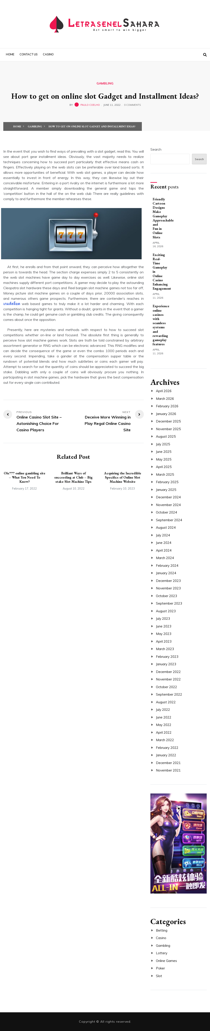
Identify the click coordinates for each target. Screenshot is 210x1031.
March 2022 (165, 740)
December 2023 (168, 581)
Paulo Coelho (90, 104)
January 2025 (166, 490)
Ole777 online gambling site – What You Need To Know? (24, 477)
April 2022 (164, 732)
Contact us (29, 55)
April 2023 (164, 641)
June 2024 (163, 543)
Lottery (161, 953)
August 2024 (166, 527)
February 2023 (167, 656)
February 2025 (167, 482)
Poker (160, 968)
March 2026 (165, 399)
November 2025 (168, 429)
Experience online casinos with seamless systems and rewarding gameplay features (161, 325)
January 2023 (166, 664)
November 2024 (168, 505)
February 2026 (167, 406)
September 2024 (169, 520)
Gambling (105, 83)
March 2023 (165, 649)
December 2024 (168, 497)
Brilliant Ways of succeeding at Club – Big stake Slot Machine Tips (73, 477)
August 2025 (166, 436)
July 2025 (163, 444)
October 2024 (166, 512)
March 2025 (165, 474)
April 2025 (164, 467)
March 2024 (165, 558)
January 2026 (166, 414)
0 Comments (132, 104)
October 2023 (166, 596)
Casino (48, 55)
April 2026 (164, 391)
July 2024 (163, 535)
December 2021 (168, 763)
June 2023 (163, 626)
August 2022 (166, 702)
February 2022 (167, 748)
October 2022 (166, 687)
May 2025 (163, 459)
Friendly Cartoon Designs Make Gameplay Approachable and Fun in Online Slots (163, 218)
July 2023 (163, 618)
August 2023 (166, 611)
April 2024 (164, 550)
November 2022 (168, 679)
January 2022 (166, 755)
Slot (159, 976)
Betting (161, 930)
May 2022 (163, 725)
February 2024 (167, 565)
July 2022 (163, 709)
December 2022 (168, 672)
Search (155, 149)
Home (10, 55)
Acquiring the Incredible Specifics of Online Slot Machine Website (122, 477)
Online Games (166, 961)
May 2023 (163, 634)
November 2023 (168, 588)
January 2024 (166, 573)
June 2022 (163, 717)
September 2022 (169, 694)
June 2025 (163, 452)
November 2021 (168, 770)
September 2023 (169, 603)
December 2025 (168, 421)
